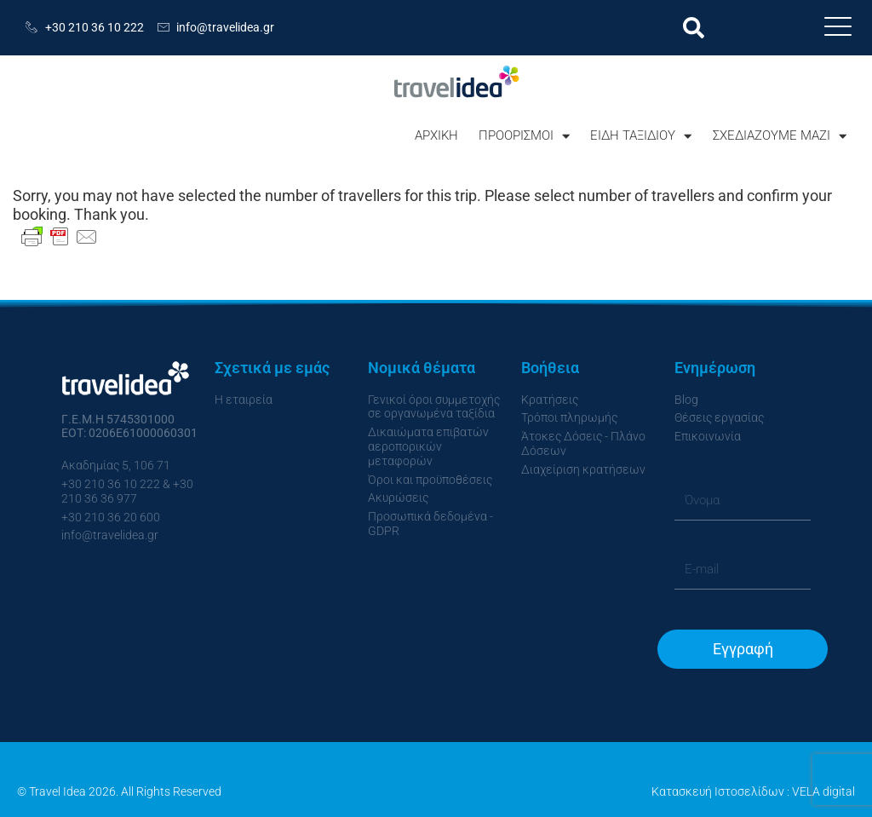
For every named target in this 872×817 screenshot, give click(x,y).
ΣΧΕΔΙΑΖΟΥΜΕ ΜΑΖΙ (779, 136)
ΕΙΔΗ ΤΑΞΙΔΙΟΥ (640, 136)
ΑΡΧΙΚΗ (436, 135)
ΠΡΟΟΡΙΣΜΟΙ (524, 136)
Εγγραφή (743, 649)
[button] (693, 27)
